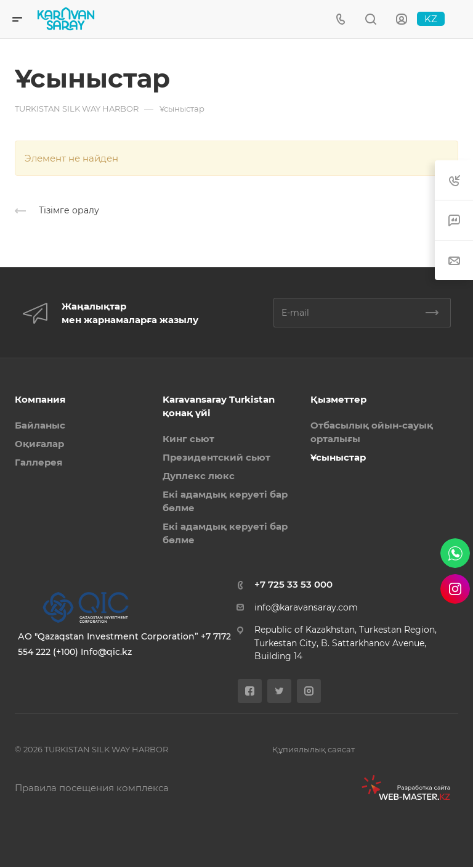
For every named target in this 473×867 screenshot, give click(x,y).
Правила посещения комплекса (92, 788)
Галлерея (38, 462)
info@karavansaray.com (306, 607)
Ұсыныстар (338, 457)
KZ (430, 19)
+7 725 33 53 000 (293, 584)
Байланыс (40, 425)
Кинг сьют (188, 439)
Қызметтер (338, 399)
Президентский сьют (216, 457)
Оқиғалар (39, 444)
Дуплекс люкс (199, 476)
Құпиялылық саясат (313, 749)
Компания (40, 399)
